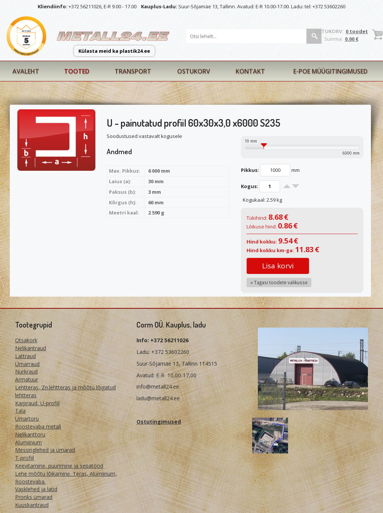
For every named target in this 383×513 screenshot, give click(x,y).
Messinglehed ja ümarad (45, 449)
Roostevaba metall (38, 426)
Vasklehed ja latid (36, 489)
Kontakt (250, 71)
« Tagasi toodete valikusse (279, 282)
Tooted (76, 71)
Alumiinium (28, 442)
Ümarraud (27, 364)
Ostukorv (193, 71)
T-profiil (24, 457)
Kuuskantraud (32, 504)
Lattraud (25, 356)
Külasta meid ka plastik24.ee (114, 50)
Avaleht (25, 71)
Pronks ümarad (33, 497)
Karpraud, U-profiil (37, 403)
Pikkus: (250, 170)
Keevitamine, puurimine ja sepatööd (59, 465)
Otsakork (26, 340)
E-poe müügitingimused (330, 71)
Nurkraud (26, 371)
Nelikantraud (30, 348)
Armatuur (26, 379)
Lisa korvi (278, 266)
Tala (20, 410)
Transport (133, 71)
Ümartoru (27, 418)
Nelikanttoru (30, 434)
